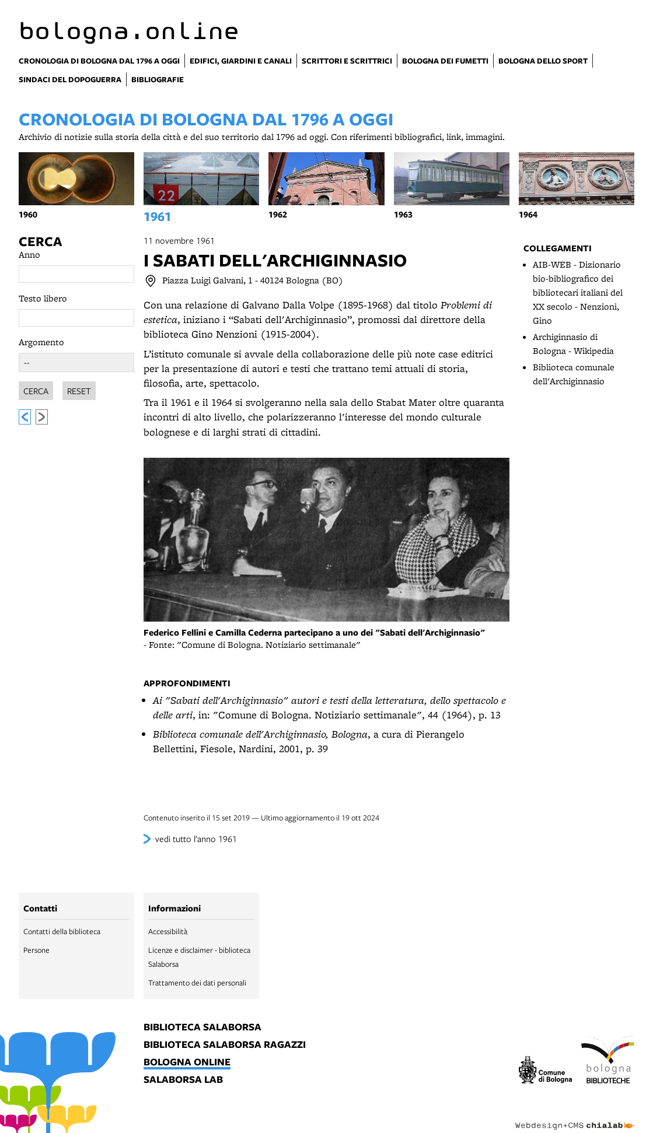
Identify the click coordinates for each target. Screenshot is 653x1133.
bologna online (187, 1062)
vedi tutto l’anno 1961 (196, 838)
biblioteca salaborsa (202, 1027)
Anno (29, 254)
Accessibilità (167, 931)
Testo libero (43, 298)
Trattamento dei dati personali (197, 982)
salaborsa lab (183, 1080)
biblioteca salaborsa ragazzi (225, 1045)
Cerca (40, 241)
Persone (36, 950)
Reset (79, 389)
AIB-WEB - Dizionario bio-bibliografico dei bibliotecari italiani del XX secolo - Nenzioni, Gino (578, 292)
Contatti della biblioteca (61, 931)
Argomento (41, 342)
